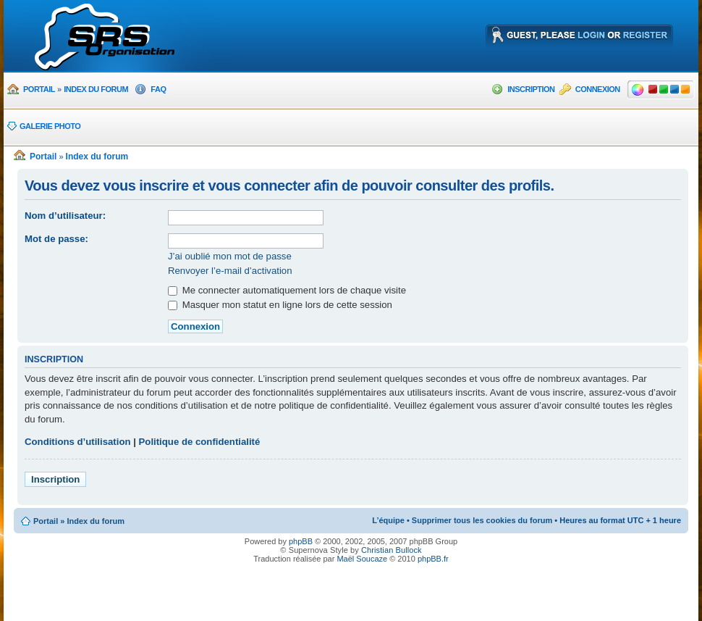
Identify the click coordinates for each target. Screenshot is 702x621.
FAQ (158, 89)
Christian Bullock (391, 550)
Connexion (597, 89)
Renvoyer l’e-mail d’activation (230, 270)
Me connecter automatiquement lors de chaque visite (287, 290)
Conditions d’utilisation (78, 441)
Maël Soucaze (362, 558)
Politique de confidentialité (200, 441)
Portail (39, 89)
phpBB (301, 541)
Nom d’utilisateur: (65, 215)
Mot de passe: (56, 238)
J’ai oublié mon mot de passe (230, 256)
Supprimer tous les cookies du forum (482, 520)
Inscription (530, 89)
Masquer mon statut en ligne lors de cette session (280, 304)
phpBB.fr (433, 558)
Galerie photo (50, 126)
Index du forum (96, 89)
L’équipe (388, 520)
